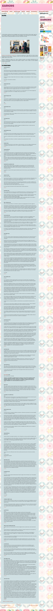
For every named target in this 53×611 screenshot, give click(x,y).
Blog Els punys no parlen (43, 11)
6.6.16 (5, 391)
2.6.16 (5, 381)
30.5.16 (5, 346)
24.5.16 (5, 80)
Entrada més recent (6, 605)
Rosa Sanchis (6, 374)
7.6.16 (5, 406)
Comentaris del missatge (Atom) (11, 607)
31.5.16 (5, 361)
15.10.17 (5, 575)
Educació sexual (17, 11)
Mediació (28, 11)
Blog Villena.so (34, 11)
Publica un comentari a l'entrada (8, 601)
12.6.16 (5, 468)
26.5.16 (5, 273)
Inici (20, 605)
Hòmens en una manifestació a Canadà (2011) (9, 55)
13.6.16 (5, 522)
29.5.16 (5, 316)
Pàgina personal (5, 11)
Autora (11, 11)
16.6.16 (5, 555)
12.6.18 (5, 599)
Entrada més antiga (33, 605)
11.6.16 (5, 430)
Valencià (23, 11)
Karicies (8, 6)
